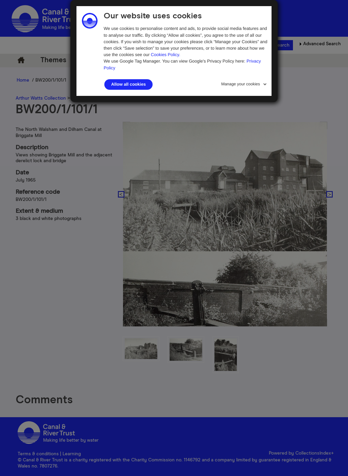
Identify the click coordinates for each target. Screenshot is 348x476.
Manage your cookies (240, 84)
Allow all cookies (128, 84)
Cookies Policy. (165, 54)
